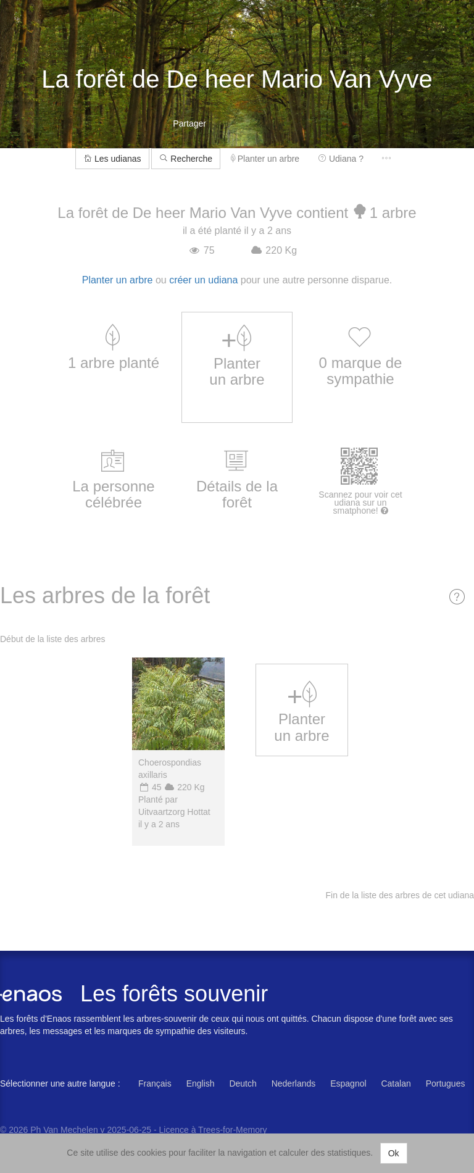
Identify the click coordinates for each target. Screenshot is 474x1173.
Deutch (242, 1083)
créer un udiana (203, 280)
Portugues (445, 1083)
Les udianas (112, 159)
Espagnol (348, 1083)
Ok (393, 1153)
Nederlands (294, 1083)
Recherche (185, 159)
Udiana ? (341, 159)
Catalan (395, 1083)
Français (155, 1083)
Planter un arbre (265, 159)
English (200, 1083)
